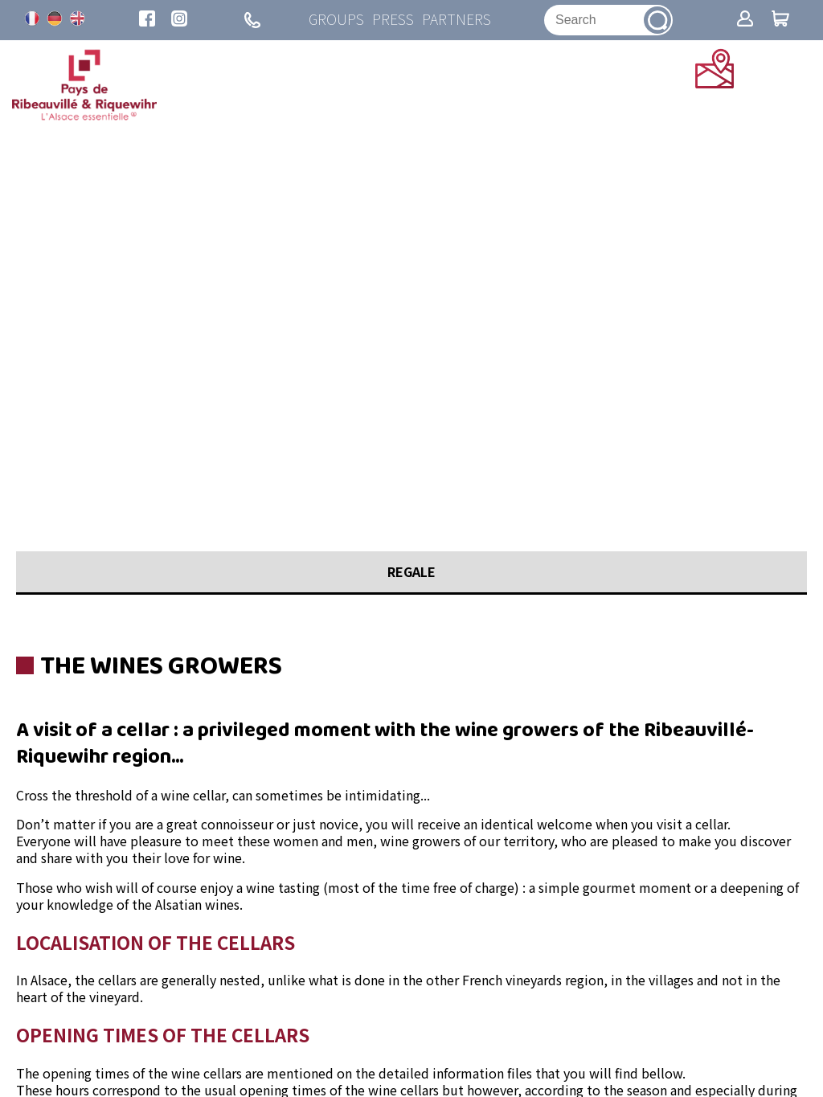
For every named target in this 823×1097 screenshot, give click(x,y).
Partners (456, 19)
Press (393, 19)
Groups (336, 19)
